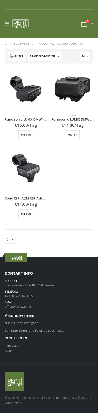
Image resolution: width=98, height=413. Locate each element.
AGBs (9, 351)
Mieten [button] (26, 134)
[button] (8, 24)
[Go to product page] (26, 89)
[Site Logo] (21, 23)
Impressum (13, 345)
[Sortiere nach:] (44, 56)
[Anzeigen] (85, 56)
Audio (25, 115)
